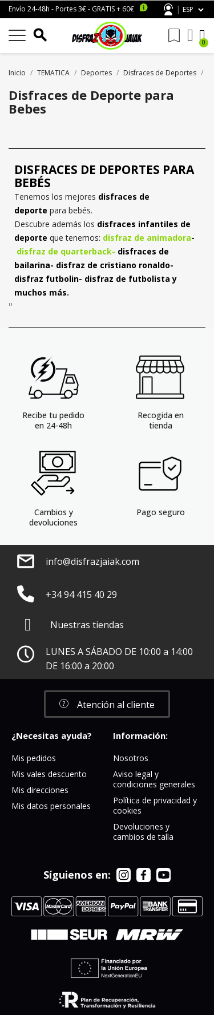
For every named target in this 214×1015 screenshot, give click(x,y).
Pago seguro (160, 512)
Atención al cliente (168, 9)
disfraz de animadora (147, 237)
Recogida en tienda (161, 420)
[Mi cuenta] (190, 35)
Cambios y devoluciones (53, 517)
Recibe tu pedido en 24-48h (53, 420)
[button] (107, 704)
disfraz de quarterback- (66, 251)
